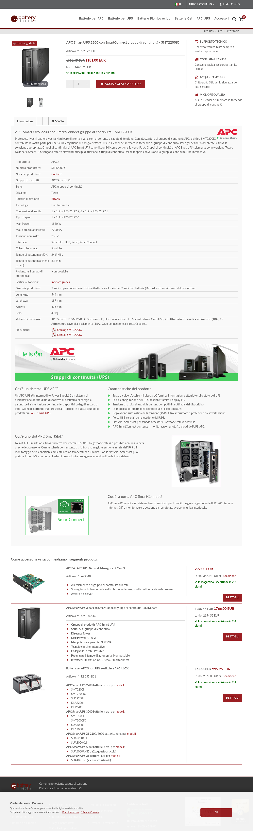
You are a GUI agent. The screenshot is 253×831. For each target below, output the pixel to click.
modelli (120, 685)
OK (216, 812)
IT (179, 4)
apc (220, 31)
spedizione (229, 575)
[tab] (25, 121)
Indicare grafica (60, 282)
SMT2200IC (233, 31)
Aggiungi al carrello (121, 83)
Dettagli (232, 597)
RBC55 (55, 198)
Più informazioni (70, 812)
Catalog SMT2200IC (69, 329)
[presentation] (39, 121)
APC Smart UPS (40, 413)
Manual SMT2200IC (69, 334)
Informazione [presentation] (25, 121)
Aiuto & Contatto (201, 4)
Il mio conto (229, 4)
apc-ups (209, 31)
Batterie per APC (91, 18)
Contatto (56, 174)
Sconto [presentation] (58, 121)
